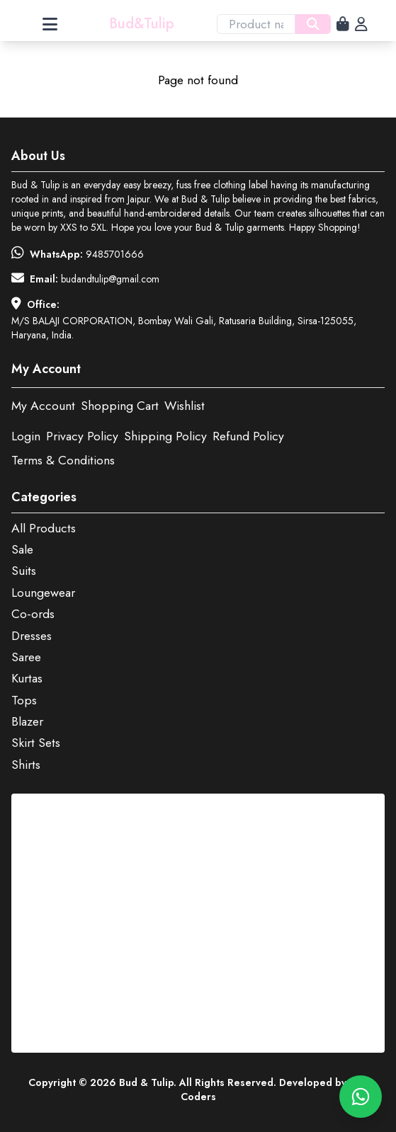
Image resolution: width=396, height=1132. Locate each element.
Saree (26, 657)
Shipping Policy (165, 436)
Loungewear (43, 592)
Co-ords (33, 614)
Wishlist (184, 405)
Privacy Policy (82, 436)
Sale (22, 549)
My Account (43, 405)
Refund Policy (248, 436)
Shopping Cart (120, 405)
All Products (43, 528)
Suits (23, 570)
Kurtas (27, 678)
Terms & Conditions (63, 460)
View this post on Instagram (117, 806)
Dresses (31, 636)
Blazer (27, 721)
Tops (24, 700)
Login (25, 436)
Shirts (25, 764)
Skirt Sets (35, 742)
